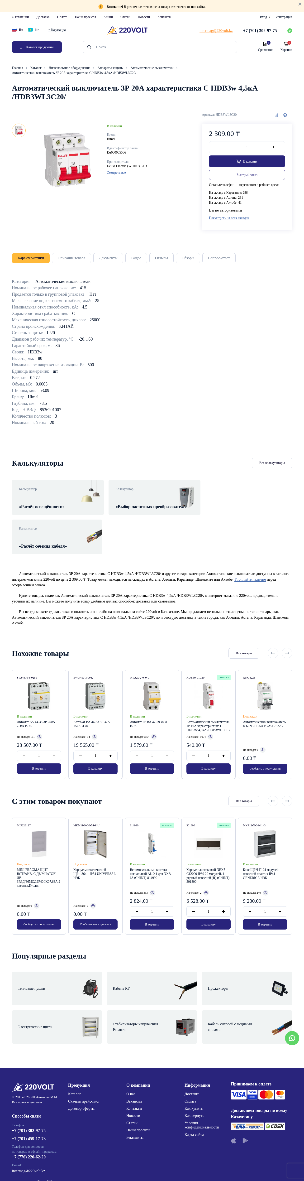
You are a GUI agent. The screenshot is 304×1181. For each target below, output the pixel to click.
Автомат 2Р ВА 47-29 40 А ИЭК (148, 704)
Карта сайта (194, 1095)
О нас (130, 1054)
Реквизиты (134, 1098)
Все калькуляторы (272, 463)
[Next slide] (287, 633)
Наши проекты (85, 17)
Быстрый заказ (247, 175)
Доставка (42, 17)
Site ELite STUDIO (180, 1170)
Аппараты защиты (111, 68)
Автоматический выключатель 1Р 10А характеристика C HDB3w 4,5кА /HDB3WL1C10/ (208, 706)
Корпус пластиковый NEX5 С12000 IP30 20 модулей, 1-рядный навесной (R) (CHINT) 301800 (207, 857)
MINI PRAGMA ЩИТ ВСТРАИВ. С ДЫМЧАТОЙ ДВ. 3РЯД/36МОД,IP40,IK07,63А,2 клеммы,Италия (38, 859)
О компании (20, 17)
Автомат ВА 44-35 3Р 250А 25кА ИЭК (36, 704)
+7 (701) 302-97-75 (29, 1091)
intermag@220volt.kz (28, 1131)
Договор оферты (81, 1069)
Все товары (244, 633)
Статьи (125, 17)
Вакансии (134, 1062)
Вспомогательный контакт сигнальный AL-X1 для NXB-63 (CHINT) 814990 (151, 855)
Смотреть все (116, 172)
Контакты (164, 17)
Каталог (36, 68)
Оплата (62, 17)
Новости (144, 17)
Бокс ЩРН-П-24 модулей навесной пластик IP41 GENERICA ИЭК (261, 855)
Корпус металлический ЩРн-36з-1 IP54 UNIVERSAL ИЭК (94, 855)
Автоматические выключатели (152, 68)
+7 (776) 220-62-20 (29, 1117)
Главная (18, 68)
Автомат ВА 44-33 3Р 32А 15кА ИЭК (91, 704)
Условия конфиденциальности (202, 1085)
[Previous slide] (273, 633)
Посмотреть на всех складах (229, 218)
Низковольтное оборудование (70, 68)
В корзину (39, 748)
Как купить (194, 1069)
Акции (108, 17)
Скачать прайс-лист (84, 1062)
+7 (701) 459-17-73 (29, 1099)
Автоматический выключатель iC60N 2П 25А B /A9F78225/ (264, 704)
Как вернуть (194, 1076)
